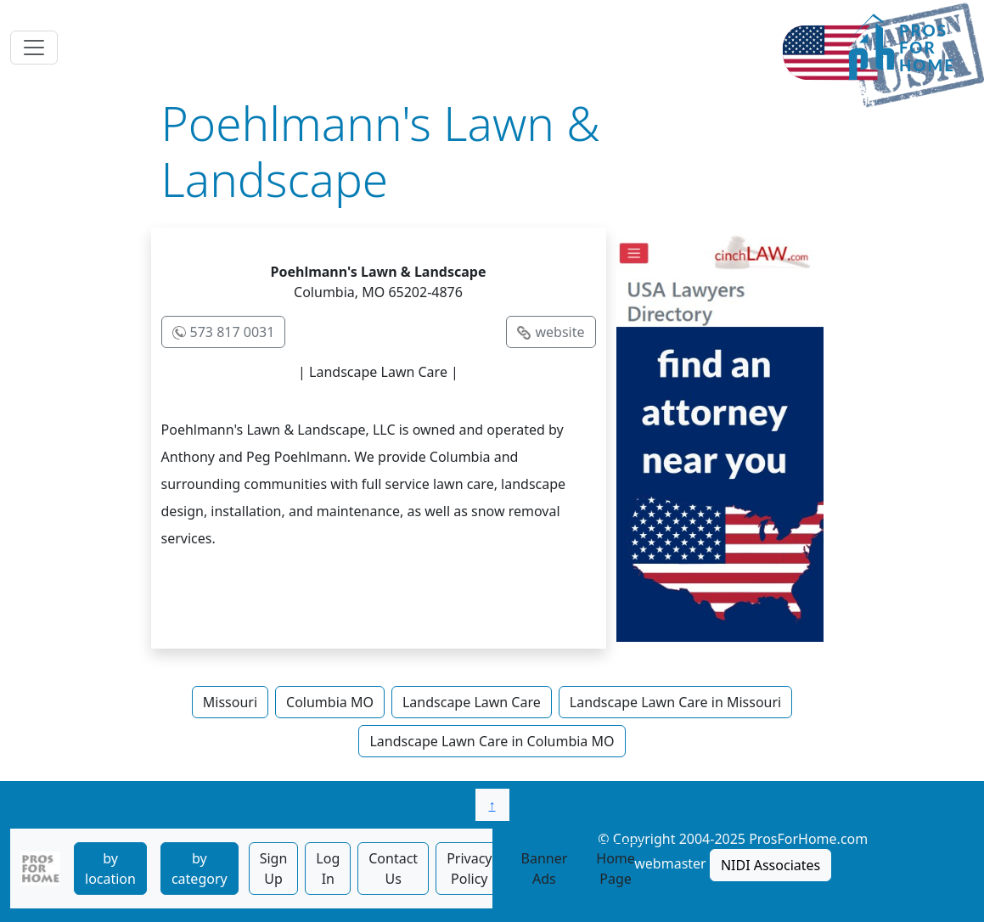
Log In (328, 868)
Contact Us (393, 868)
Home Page (615, 868)
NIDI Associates (770, 865)
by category (199, 868)
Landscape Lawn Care (471, 702)
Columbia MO (330, 702)
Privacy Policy (469, 868)
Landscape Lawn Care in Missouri (675, 702)
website (559, 332)
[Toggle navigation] (34, 48)
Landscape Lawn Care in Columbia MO (491, 741)
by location (110, 868)
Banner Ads (544, 868)
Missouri (230, 702)
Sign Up (274, 868)
